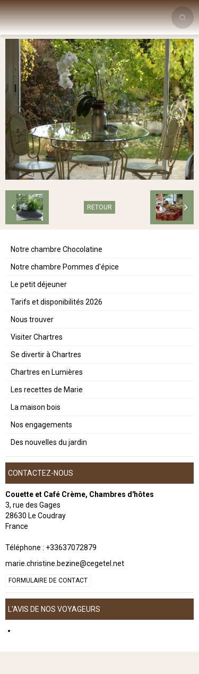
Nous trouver (32, 319)
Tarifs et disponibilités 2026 (56, 302)
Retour (99, 207)
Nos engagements (41, 424)
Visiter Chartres (37, 337)
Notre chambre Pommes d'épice (65, 267)
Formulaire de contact (48, 580)
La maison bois (35, 407)
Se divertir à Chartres (46, 354)
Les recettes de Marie (47, 389)
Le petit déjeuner (39, 284)
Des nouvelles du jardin (49, 442)
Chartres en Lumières (47, 372)
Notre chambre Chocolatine (56, 249)
